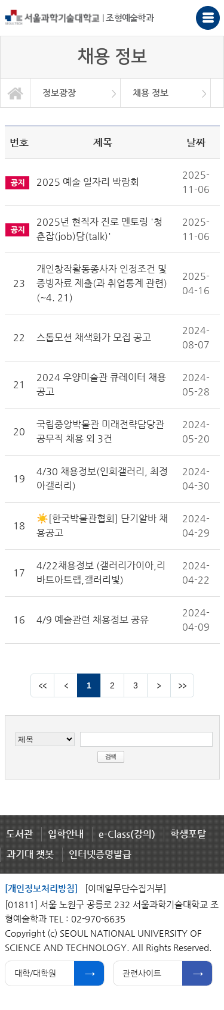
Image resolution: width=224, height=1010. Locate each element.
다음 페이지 (159, 685)
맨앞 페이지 (42, 685)
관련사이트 (141, 973)
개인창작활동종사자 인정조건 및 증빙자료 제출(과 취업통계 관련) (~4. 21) (101, 283)
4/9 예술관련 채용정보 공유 (92, 619)
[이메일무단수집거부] (125, 888)
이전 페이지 (66, 685)
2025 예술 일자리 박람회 (87, 182)
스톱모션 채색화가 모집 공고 (93, 337)
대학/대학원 (35, 973)
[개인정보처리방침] (41, 888)
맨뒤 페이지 (182, 685)
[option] (75, 93)
